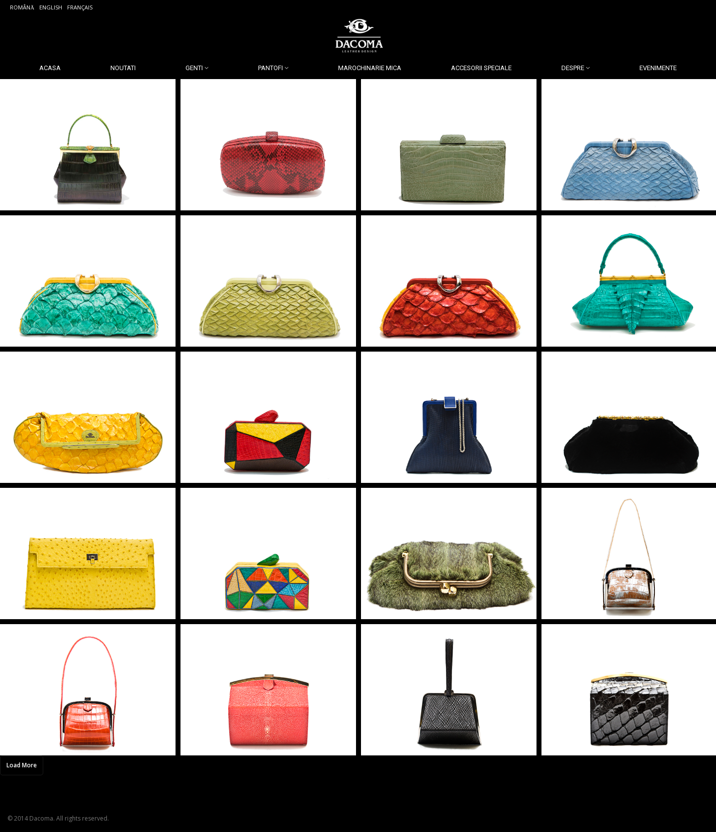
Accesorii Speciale (481, 68)
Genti (194, 68)
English (50, 7)
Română (22, 7)
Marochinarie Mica (369, 68)
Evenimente (658, 68)
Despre (572, 68)
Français (79, 7)
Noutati (123, 68)
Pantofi (270, 68)
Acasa (50, 68)
